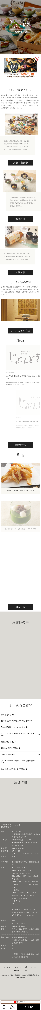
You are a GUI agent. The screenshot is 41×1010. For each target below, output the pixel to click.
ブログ (25, 979)
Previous (3, 322)
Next (35, 322)
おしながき (17, 975)
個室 (25, 975)
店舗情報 (16, 979)
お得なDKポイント (20, 1002)
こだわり (7, 975)
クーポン (34, 975)
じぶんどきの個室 (20, 344)
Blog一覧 (21, 622)
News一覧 (20, 460)
